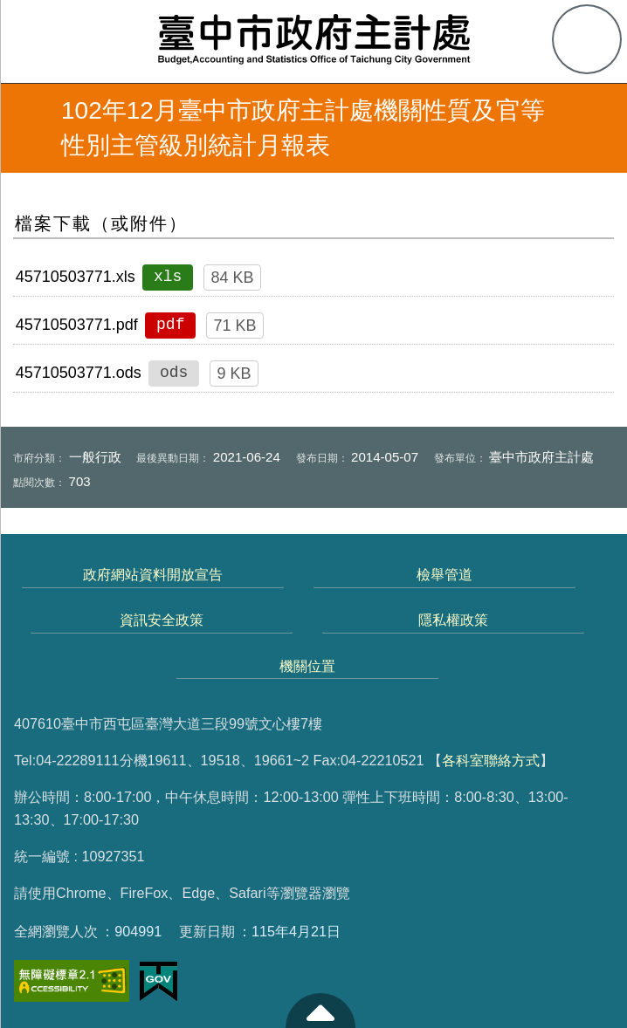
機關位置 (307, 666)
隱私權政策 (453, 619)
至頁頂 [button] (320, 1010)
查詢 (587, 39)
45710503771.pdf (77, 324)
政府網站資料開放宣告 (153, 574)
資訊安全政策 (161, 619)
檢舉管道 (444, 574)
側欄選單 (40, 40)
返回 (28, 128)
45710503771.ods (78, 372)
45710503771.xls (75, 276)
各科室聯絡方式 (491, 760)
